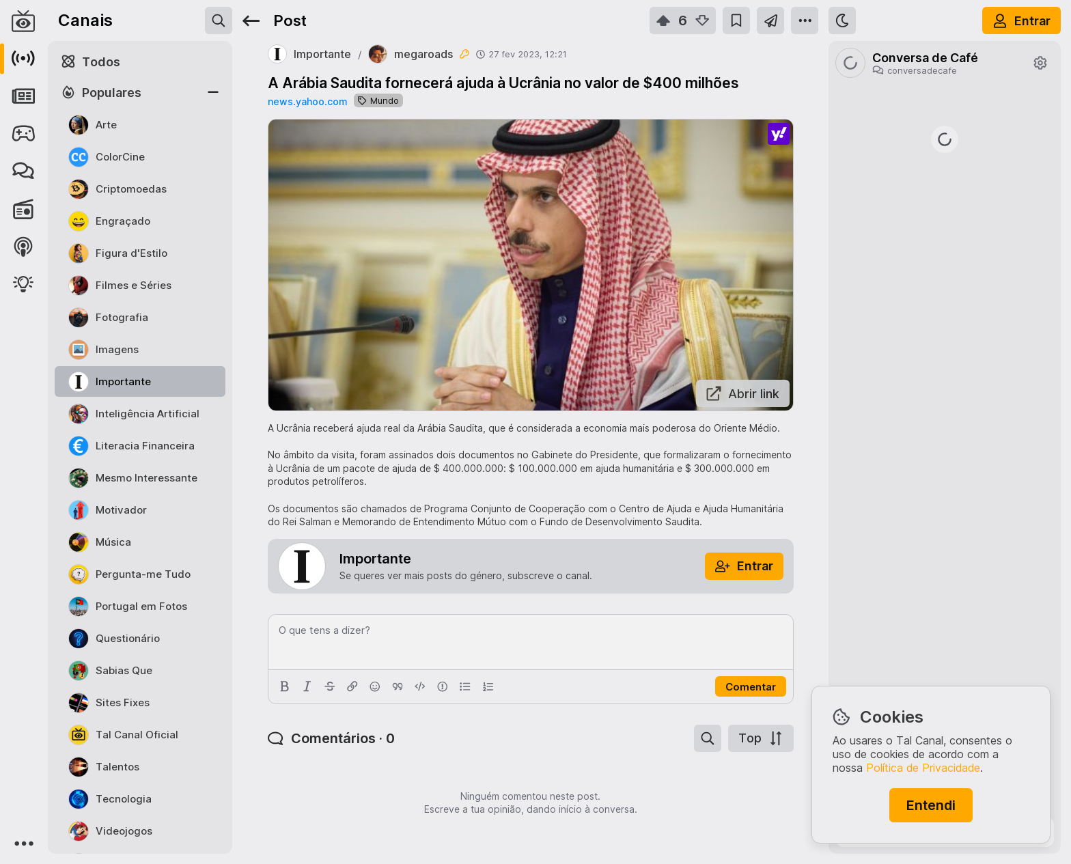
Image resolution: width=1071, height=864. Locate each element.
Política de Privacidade (923, 768)
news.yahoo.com (307, 101)
